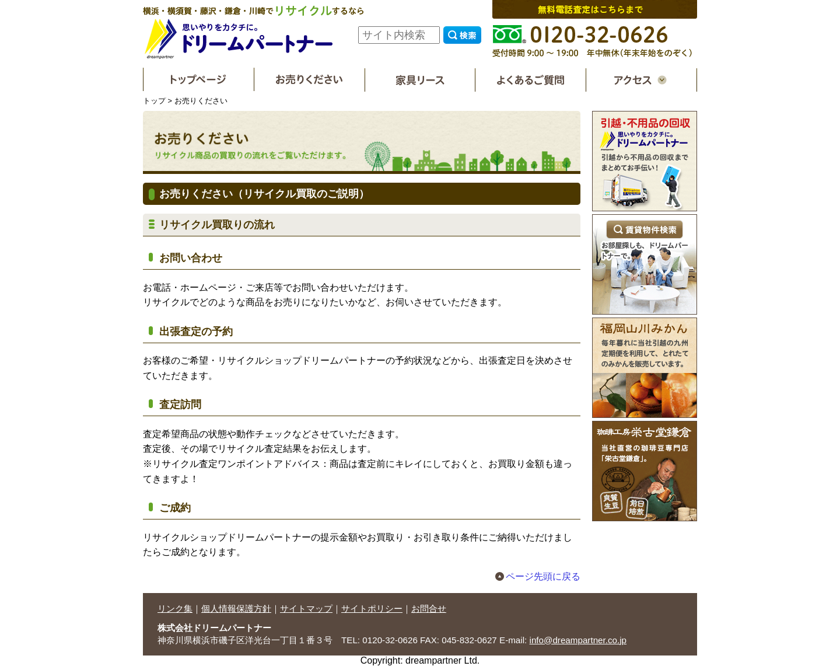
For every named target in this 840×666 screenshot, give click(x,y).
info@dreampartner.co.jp (578, 640)
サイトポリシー (371, 608)
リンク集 (175, 608)
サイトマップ (306, 608)
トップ (154, 100)
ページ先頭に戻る (543, 576)
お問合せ (428, 608)
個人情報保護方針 (236, 608)
